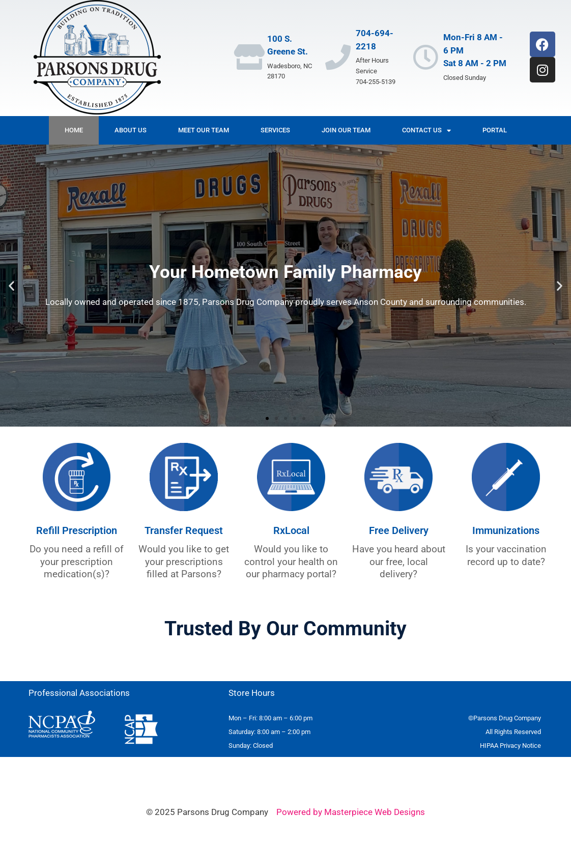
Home (74, 130)
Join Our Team (346, 130)
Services (275, 130)
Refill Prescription (76, 530)
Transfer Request (184, 530)
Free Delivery (399, 530)
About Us (131, 130)
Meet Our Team (203, 130)
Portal (494, 130)
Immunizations (505, 530)
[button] (11, 285)
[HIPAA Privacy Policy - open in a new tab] (510, 745)
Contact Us (426, 130)
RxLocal (291, 530)
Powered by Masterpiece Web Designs (350, 812)
